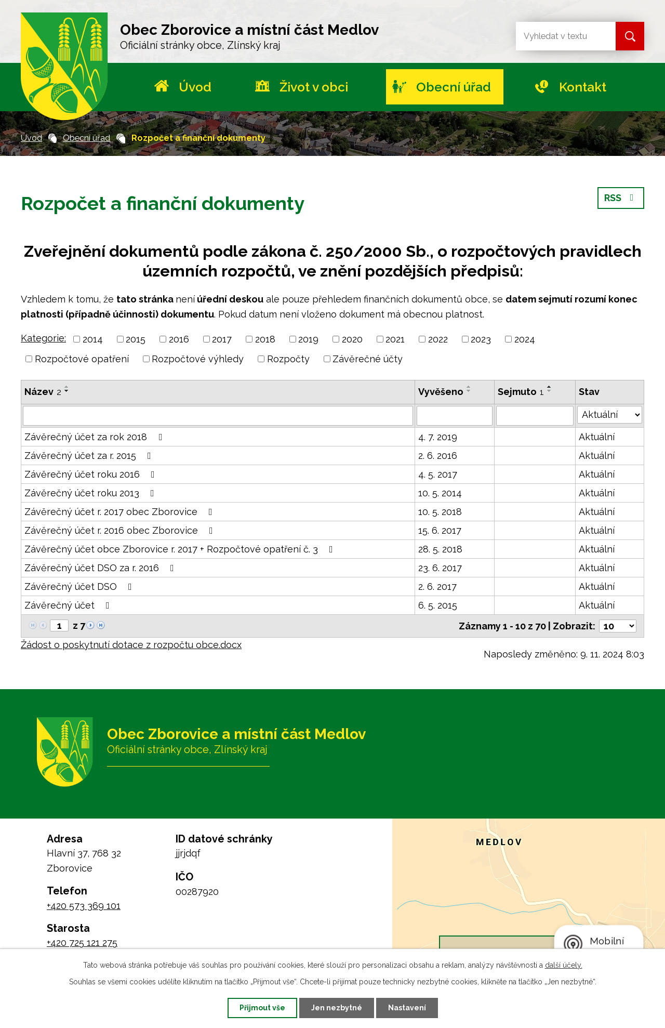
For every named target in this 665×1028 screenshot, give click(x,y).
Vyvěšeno (440, 391)
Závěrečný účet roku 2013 (91, 492)
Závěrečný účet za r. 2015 (89, 455)
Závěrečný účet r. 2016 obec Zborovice (120, 530)
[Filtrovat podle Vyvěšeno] (455, 416)
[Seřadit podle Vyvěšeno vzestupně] (469, 387)
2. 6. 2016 (437, 455)
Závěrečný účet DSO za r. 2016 (101, 567)
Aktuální (597, 436)
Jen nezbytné (336, 1008)
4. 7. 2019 (437, 436)
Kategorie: (43, 338)
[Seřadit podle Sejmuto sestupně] (549, 391)
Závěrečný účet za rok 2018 (95, 436)
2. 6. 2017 (437, 586)
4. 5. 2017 (437, 474)
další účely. (563, 965)
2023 (481, 339)
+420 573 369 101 (84, 905)
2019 (308, 339)
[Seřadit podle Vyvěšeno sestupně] (469, 391)
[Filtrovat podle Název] (218, 416)
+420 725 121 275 (82, 942)
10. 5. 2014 (440, 492)
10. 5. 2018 (440, 511)
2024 (524, 339)
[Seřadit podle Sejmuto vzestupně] (549, 387)
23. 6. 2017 (440, 567)
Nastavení (407, 1008)
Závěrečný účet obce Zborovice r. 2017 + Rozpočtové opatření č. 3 (180, 549)
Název (42, 391)
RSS (621, 197)
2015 (135, 339)
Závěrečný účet (69, 605)
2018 (265, 339)
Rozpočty (288, 358)
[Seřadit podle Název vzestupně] (67, 387)
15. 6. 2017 (439, 530)
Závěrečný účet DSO (80, 586)
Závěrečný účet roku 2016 (91, 474)
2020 (352, 339)
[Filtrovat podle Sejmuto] (535, 416)
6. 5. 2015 (437, 605)
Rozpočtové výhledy (198, 358)
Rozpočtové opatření (82, 358)
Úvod (195, 87)
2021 (395, 339)
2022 (438, 339)
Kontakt (582, 87)
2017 (222, 339)
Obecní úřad (453, 87)
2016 (179, 339)
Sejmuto (521, 391)
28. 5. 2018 (440, 549)
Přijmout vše (262, 1008)
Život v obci (314, 87)
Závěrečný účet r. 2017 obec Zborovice (120, 511)
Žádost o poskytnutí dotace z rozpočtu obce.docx (131, 644)
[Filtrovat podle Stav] (609, 415)
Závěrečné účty (367, 358)
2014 (93, 339)
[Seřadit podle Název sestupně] (67, 391)
